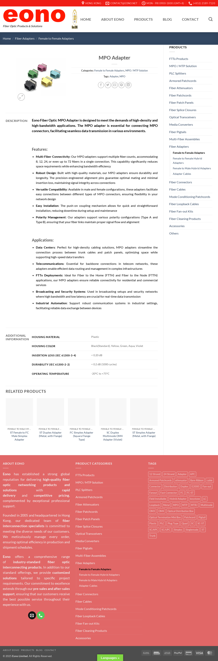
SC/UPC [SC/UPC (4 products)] (165, 529)
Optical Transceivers (182, 117)
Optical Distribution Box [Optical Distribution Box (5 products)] (181, 511)
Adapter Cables (182, 173)
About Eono (112, 19)
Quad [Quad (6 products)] (185, 523)
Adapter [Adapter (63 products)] (182, 474)
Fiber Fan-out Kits (181, 211)
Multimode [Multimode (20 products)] (206, 505)
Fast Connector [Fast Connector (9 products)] (168, 492)
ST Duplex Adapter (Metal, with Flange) (50, 434)
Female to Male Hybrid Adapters (192, 168)
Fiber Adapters (25, 38)
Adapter (114, 76)
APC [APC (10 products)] (192, 474)
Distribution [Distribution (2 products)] (170, 486)
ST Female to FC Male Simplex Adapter (19, 436)
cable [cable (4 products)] (209, 480)
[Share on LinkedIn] (128, 85)
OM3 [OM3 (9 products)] (152, 511)
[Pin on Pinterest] (121, 85)
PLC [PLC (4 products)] (162, 523)
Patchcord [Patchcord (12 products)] (189, 517)
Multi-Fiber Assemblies (184, 139)
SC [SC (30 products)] (192, 523)
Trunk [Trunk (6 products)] (152, 535)
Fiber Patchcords (180, 95)
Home (85, 19)
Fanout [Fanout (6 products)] (153, 492)
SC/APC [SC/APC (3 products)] (153, 529)
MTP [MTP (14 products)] (184, 505)
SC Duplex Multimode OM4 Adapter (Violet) (113, 436)
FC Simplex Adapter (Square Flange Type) (81, 436)
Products (143, 19)
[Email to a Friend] (115, 85)
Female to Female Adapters (56, 38)
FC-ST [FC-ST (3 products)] (190, 492)
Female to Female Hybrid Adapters (187, 160)
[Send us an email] (32, 615)
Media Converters (181, 124)
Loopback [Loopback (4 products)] (154, 505)
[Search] (210, 19)
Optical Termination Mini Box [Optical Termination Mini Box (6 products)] (165, 517)
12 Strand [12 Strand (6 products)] (154, 474)
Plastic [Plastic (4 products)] (153, 523)
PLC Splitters (177, 73)
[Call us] (41, 615)
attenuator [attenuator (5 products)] (181, 480)
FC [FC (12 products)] (181, 492)
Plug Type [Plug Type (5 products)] (173, 523)
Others (174, 233)
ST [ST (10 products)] (203, 529)
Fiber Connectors (180, 182)
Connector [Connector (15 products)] (155, 486)
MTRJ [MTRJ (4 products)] (194, 505)
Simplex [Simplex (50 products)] (178, 529)
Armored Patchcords (182, 80)
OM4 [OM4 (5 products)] (161, 511)
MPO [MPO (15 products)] (176, 505)
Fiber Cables (177, 189)
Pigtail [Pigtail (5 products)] (202, 517)
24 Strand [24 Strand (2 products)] (169, 474)
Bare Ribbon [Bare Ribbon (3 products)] (196, 480)
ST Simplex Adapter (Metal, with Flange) (144, 434)
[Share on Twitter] (108, 85)
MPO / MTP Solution (183, 66)
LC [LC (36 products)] (204, 498)
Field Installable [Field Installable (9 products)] (157, 498)
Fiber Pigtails (177, 132)
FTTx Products (178, 58)
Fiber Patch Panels (181, 102)
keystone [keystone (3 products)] (195, 498)
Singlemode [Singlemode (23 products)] (192, 529)
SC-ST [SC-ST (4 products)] (201, 523)
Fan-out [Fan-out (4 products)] (207, 486)
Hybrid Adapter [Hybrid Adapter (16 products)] (178, 498)
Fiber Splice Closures (182, 110)
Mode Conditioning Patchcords (189, 196)
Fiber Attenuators (181, 88)
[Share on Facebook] (101, 85)
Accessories (177, 226)
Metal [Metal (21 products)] (166, 505)
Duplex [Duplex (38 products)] (184, 486)
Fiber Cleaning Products (185, 218)
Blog (167, 19)
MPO (122, 76)
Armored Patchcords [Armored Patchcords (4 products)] (160, 480)
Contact (190, 19)
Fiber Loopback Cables (184, 204)
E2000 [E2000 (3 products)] (195, 486)
